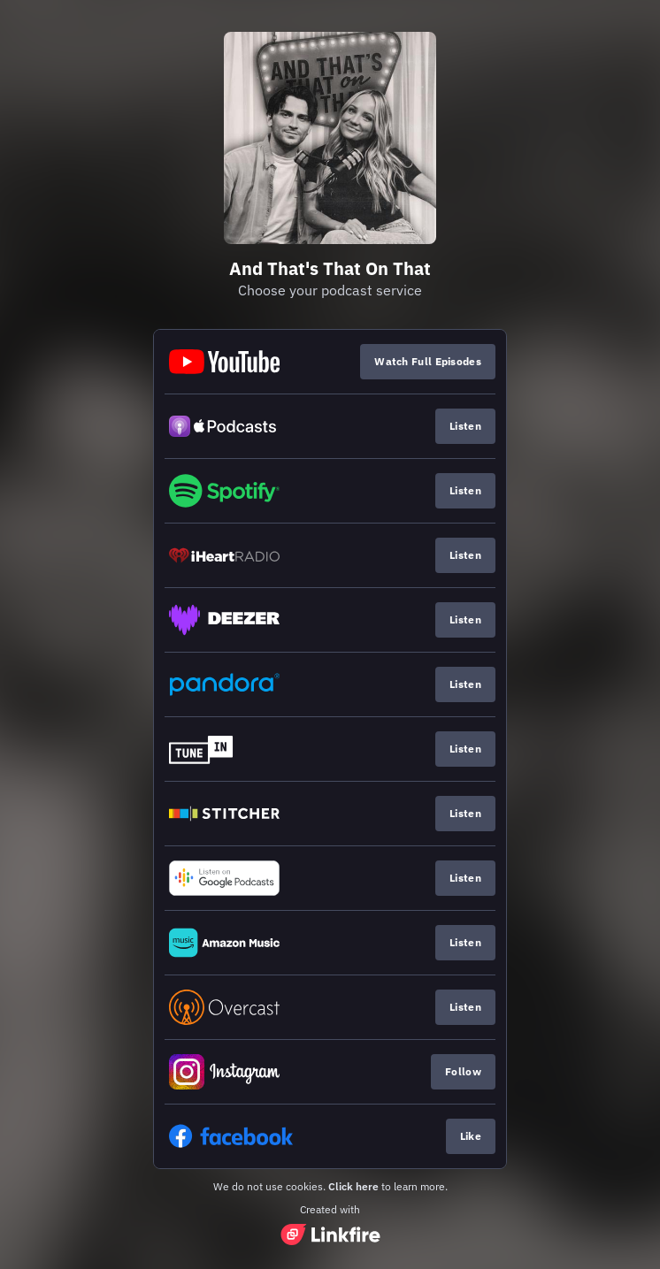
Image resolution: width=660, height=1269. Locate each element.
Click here (353, 1186)
